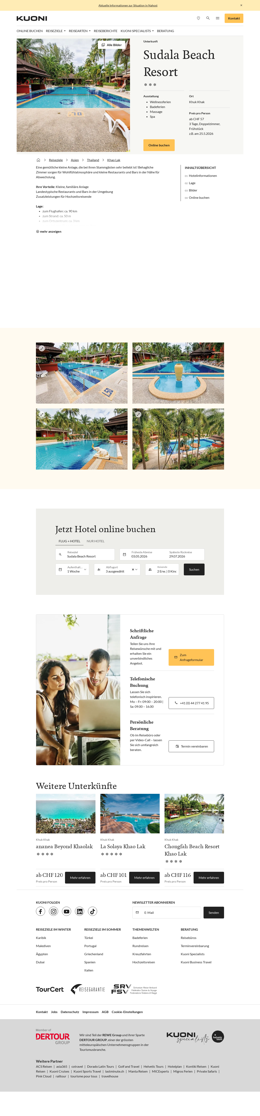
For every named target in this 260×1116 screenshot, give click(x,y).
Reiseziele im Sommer (102, 929)
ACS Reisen (44, 1066)
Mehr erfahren (80, 877)
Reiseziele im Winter (53, 929)
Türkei (88, 938)
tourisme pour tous (83, 1076)
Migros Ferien (183, 1071)
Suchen (194, 569)
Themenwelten (145, 929)
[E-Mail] (171, 912)
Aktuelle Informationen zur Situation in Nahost (128, 5)
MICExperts (160, 1071)
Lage (192, 183)
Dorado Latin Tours (100, 1066)
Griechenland (93, 954)
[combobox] (90, 554)
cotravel (77, 1066)
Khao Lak (113, 160)
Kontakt (234, 18)
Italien (88, 970)
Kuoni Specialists (193, 954)
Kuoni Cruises (59, 1071)
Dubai (40, 962)
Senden (214, 912)
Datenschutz (70, 1012)
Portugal (90, 946)
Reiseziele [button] (54, 31)
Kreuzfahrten (141, 954)
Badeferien (140, 938)
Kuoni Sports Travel (87, 1071)
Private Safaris (207, 1071)
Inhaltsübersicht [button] (200, 168)
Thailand (93, 160)
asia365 (61, 1066)
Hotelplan (175, 1066)
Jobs (54, 1012)
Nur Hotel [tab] (95, 541)
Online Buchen (30, 31)
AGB (105, 1012)
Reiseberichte (105, 31)
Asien (75, 160)
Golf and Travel (128, 1066)
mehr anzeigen (50, 231)
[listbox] (77, 569)
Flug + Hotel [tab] (69, 541)
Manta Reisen (138, 1071)
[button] (208, 18)
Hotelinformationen (203, 175)
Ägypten (42, 954)
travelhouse (110, 1076)
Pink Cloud (43, 1076)
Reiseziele (56, 160)
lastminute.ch (114, 1071)
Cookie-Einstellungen (127, 1012)
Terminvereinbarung (195, 946)
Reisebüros (188, 938)
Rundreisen (140, 946)
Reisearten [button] (78, 31)
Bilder (193, 190)
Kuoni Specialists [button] (136, 31)
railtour (61, 1076)
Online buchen (159, 145)
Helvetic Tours (154, 1066)
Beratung (165, 31)
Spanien (89, 962)
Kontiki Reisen (196, 1066)
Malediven (43, 946)
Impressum (90, 1012)
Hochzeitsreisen (143, 962)
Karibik (41, 938)
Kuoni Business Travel (196, 962)
